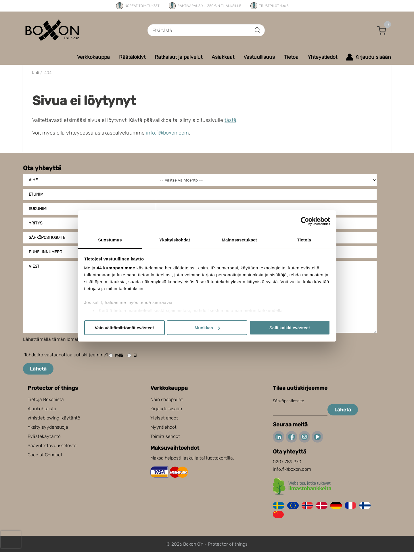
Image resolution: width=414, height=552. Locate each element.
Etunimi (37, 194)
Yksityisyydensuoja (48, 427)
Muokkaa (207, 327)
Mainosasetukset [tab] (239, 239)
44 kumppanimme (116, 267)
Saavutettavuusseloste (52, 445)
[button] (382, 30)
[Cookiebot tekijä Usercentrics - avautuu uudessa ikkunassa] (305, 221)
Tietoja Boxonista (46, 399)
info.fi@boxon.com (167, 133)
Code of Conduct (45, 455)
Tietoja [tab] (304, 239)
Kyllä (116, 355)
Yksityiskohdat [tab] (174, 239)
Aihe (33, 179)
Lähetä (38, 369)
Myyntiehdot (163, 427)
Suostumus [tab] (110, 239)
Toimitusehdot (165, 436)
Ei (132, 355)
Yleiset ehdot (164, 418)
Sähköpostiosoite (288, 400)
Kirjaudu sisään (166, 408)
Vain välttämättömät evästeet (124, 327)
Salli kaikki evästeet (289, 327)
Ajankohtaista (42, 408)
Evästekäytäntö (44, 436)
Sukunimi (38, 208)
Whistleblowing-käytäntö (54, 418)
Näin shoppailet (166, 399)
